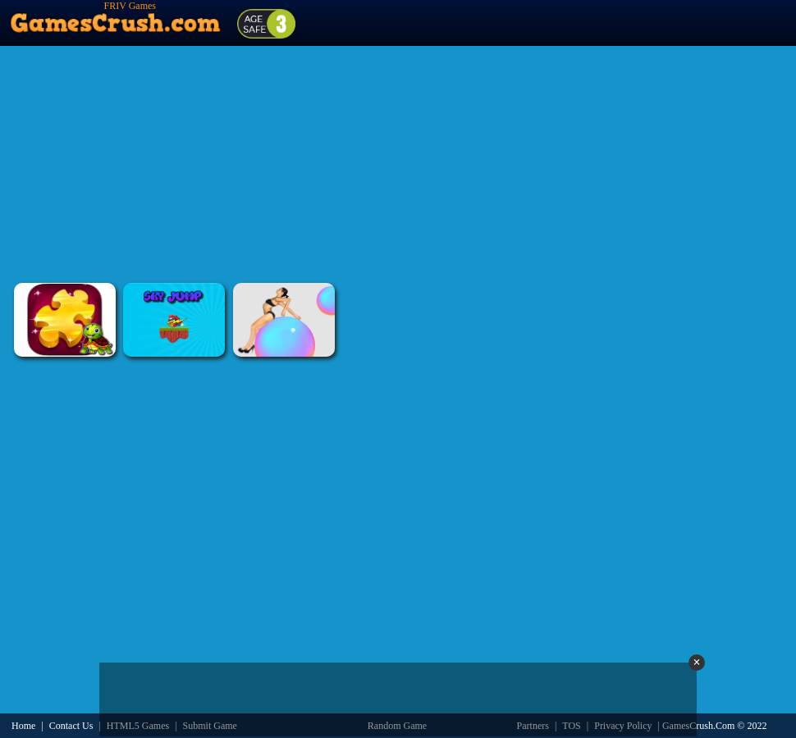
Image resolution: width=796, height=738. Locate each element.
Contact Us (71, 725)
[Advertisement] (398, 164)
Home (23, 725)
